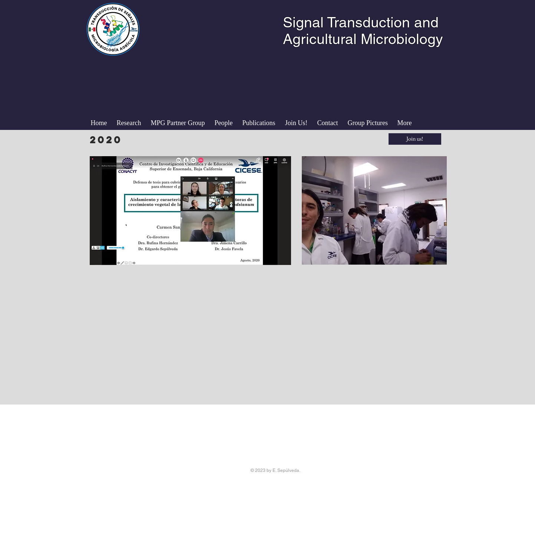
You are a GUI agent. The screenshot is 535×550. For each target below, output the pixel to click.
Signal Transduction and (361, 22)
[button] (224, 123)
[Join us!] (415, 139)
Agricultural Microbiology (363, 39)
